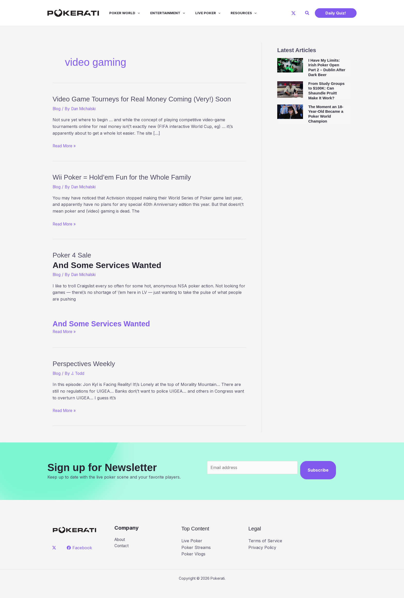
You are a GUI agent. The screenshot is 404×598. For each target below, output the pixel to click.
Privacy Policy (262, 558)
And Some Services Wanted (107, 334)
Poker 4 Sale (149, 271)
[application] (132, 13)
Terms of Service (265, 551)
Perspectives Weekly (91, 374)
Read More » (65, 156)
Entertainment (160, 13)
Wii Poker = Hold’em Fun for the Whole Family (137, 187)
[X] (293, 13)
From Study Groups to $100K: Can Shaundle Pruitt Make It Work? (326, 90)
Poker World (119, 13)
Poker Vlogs (193, 564)
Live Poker (198, 13)
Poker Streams (196, 558)
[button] (307, 13)
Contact (122, 557)
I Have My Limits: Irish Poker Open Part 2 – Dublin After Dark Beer (326, 67)
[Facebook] (80, 558)
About (120, 550)
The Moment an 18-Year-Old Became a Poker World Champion (325, 113)
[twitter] (55, 558)
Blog (57, 119)
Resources (232, 13)
